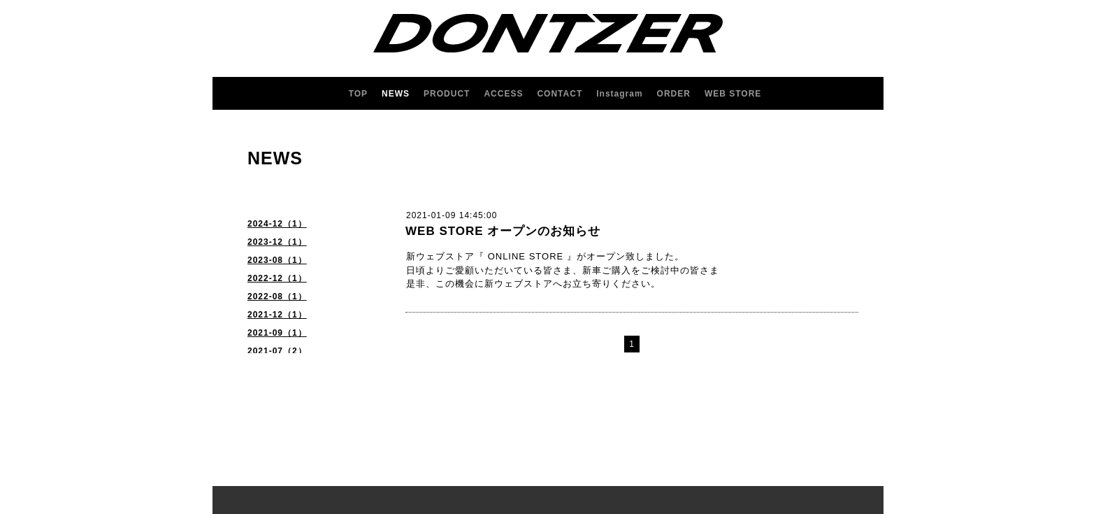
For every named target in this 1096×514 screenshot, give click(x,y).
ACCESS (503, 94)
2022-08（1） (277, 296)
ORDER (674, 94)
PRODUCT (447, 94)
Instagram (619, 94)
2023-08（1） (277, 260)
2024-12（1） (277, 224)
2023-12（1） (277, 242)
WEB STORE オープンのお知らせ (502, 231)
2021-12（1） (277, 315)
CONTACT (559, 94)
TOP (358, 94)
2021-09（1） (277, 333)
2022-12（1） (277, 278)
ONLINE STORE (526, 256)
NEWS (396, 94)
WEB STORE (733, 94)
